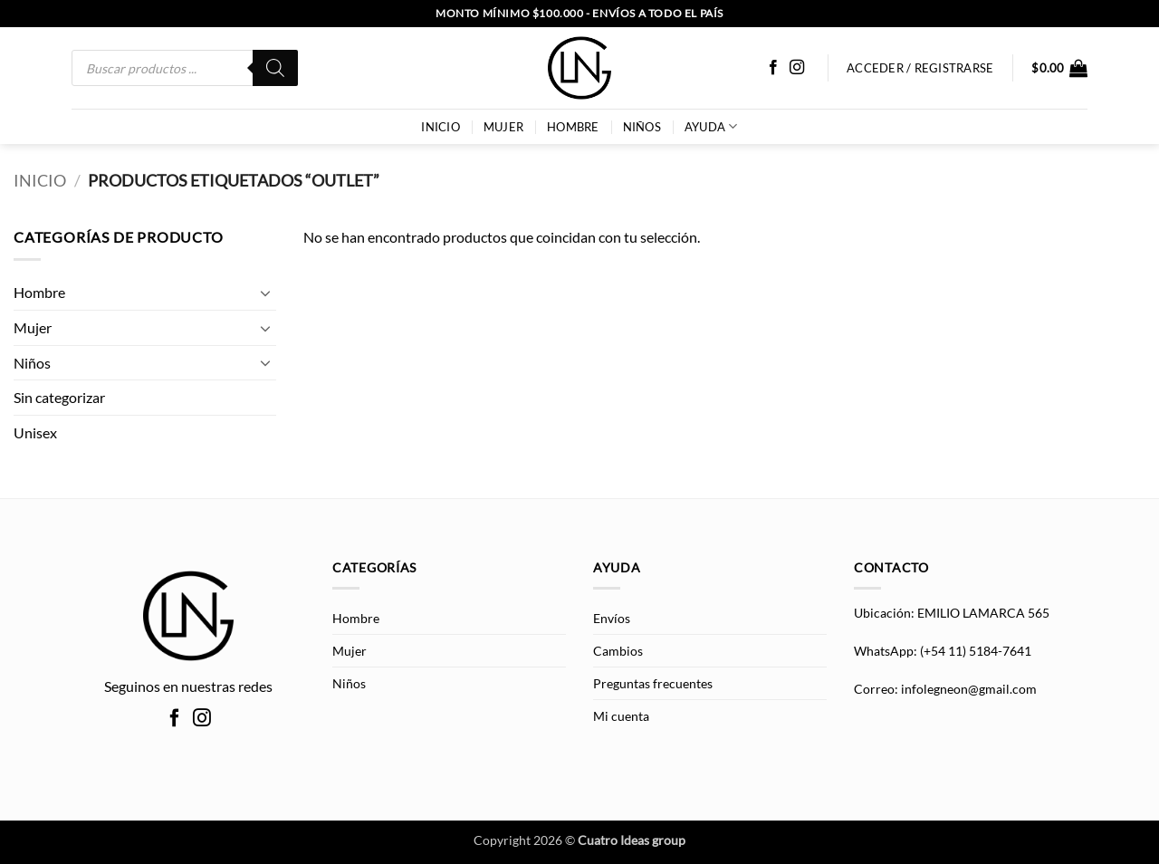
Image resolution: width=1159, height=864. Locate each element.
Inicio (40, 180)
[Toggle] (265, 292)
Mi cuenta (621, 716)
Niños (642, 127)
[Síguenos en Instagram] (797, 68)
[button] (1059, 68)
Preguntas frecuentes (653, 683)
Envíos (611, 618)
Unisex (35, 432)
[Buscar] (275, 68)
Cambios (618, 650)
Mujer (503, 127)
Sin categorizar (59, 397)
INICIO (440, 127)
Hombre (573, 127)
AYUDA (711, 126)
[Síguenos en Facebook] (773, 68)
